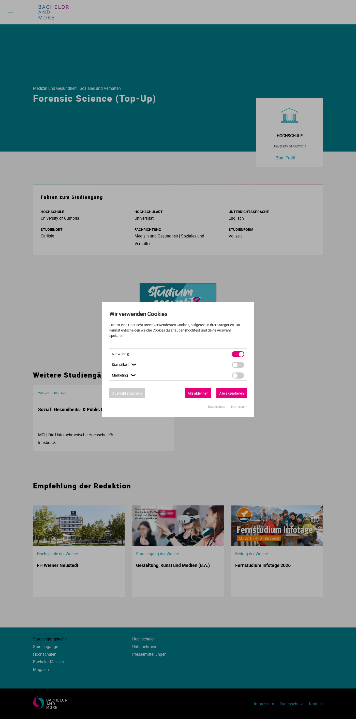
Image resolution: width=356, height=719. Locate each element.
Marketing (124, 375)
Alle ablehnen (198, 393)
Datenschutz (217, 407)
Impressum (239, 407)
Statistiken (125, 364)
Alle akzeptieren (231, 393)
